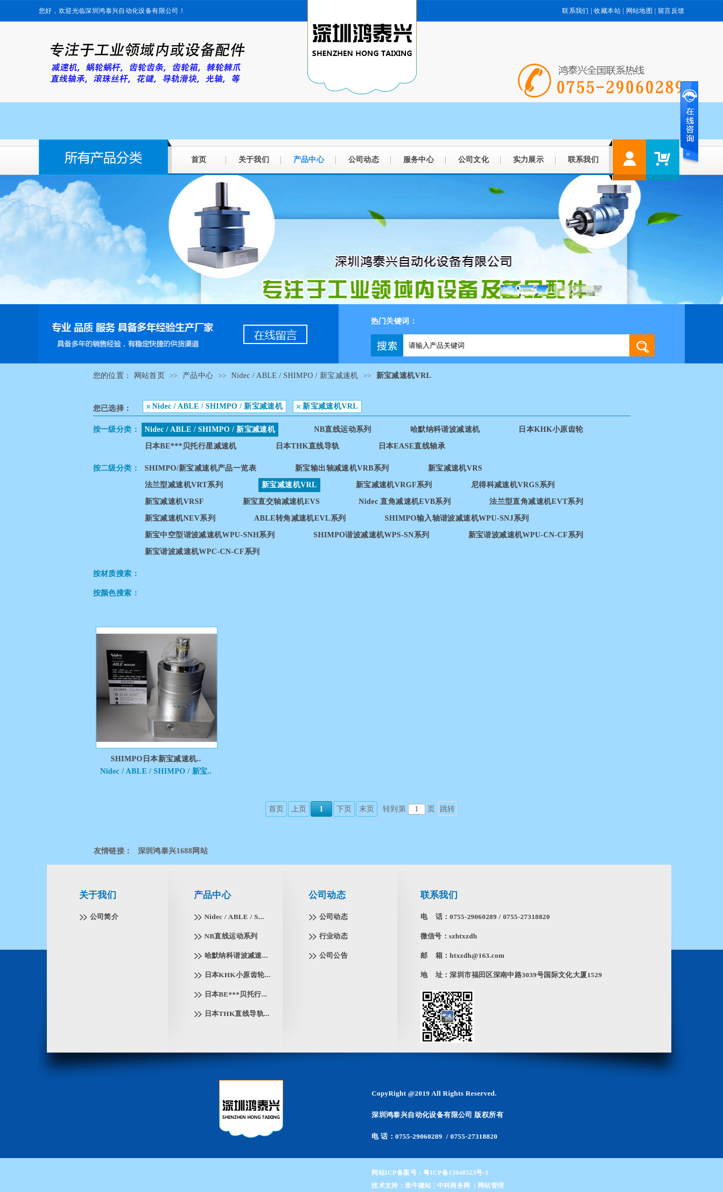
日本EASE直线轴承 (412, 446)
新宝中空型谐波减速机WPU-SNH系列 (210, 535)
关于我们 (254, 160)
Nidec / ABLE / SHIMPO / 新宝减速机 (294, 375)
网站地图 (639, 11)
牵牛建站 (418, 1185)
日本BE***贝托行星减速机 (191, 446)
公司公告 (333, 955)
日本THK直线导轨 (308, 446)
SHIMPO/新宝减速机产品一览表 (200, 468)
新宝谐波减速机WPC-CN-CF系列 (202, 552)
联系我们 (575, 11)
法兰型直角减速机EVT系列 (536, 501)
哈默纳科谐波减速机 (445, 429)
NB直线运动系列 (342, 429)
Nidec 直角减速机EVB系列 (405, 501)
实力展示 (528, 160)
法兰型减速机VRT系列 (184, 485)
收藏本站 (607, 11)
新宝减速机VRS (455, 468)
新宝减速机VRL (404, 375)
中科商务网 (454, 1185)
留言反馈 (671, 11)
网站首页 (149, 375)
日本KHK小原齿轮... (238, 975)
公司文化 (473, 160)
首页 (199, 160)
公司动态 (364, 160)
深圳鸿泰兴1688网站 (173, 851)
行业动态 (333, 936)
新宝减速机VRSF (174, 501)
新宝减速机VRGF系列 (394, 485)
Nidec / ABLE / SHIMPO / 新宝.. (156, 771)
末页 (367, 809)
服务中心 (418, 160)
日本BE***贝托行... (236, 994)
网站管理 (491, 1185)
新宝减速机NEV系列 (180, 518)
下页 (344, 809)
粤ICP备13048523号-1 (455, 1172)
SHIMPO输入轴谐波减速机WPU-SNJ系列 (457, 518)
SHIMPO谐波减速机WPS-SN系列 (371, 535)
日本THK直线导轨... (237, 1013)
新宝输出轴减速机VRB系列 (342, 468)
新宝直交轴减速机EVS (281, 501)
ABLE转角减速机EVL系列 (300, 518)
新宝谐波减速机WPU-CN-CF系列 (526, 535)
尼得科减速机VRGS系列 (513, 485)
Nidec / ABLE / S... (234, 917)
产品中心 (309, 160)
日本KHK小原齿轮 (550, 429)
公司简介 (104, 917)
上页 (299, 809)
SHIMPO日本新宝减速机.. (156, 759)
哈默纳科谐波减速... (236, 955)
